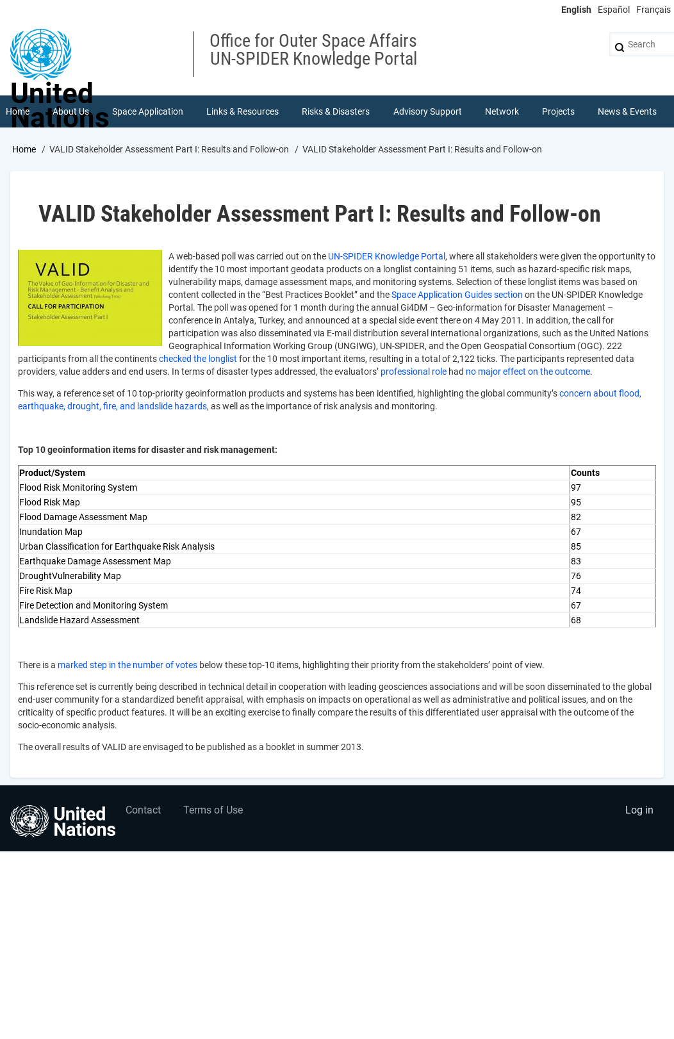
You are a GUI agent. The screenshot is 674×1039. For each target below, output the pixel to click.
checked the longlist (198, 359)
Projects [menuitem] (558, 111)
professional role (414, 371)
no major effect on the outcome (528, 371)
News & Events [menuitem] (627, 111)
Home (24, 149)
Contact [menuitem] (143, 810)
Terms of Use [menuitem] (213, 810)
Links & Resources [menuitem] (242, 111)
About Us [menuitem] (71, 111)
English (576, 9)
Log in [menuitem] (639, 810)
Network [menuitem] (502, 111)
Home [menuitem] (17, 111)
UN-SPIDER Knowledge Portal (386, 256)
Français (653, 9)
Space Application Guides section (457, 295)
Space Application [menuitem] (147, 111)
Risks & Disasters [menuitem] (336, 111)
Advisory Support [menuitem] (427, 111)
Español (614, 9)
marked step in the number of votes (127, 665)
